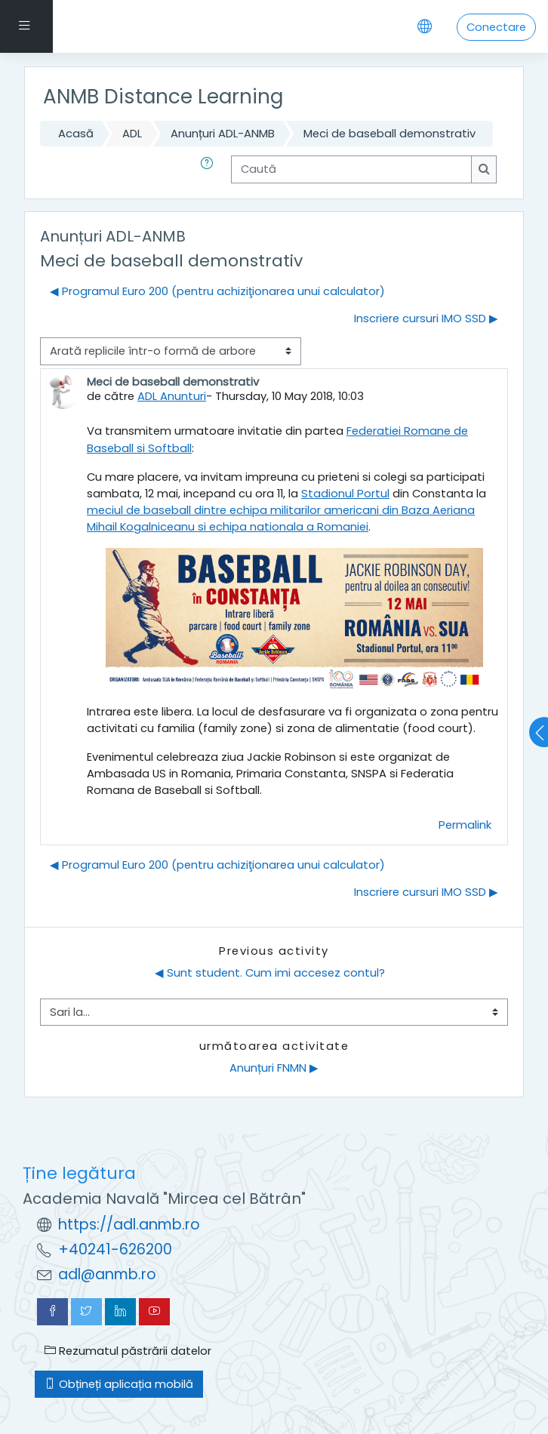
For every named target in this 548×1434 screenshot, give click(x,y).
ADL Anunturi (171, 396)
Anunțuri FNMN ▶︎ (274, 1068)
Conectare (496, 27)
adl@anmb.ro (107, 1274)
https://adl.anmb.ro (129, 1224)
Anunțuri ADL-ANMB (223, 133)
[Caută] (351, 169)
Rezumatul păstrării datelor (128, 1351)
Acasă (76, 133)
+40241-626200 (115, 1249)
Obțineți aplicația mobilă (119, 1384)
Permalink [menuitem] (465, 824)
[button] (210, 169)
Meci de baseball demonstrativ (389, 133)
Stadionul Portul (345, 493)
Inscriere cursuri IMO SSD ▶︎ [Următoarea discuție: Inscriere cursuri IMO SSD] (426, 318)
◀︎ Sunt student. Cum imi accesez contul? (270, 972)
